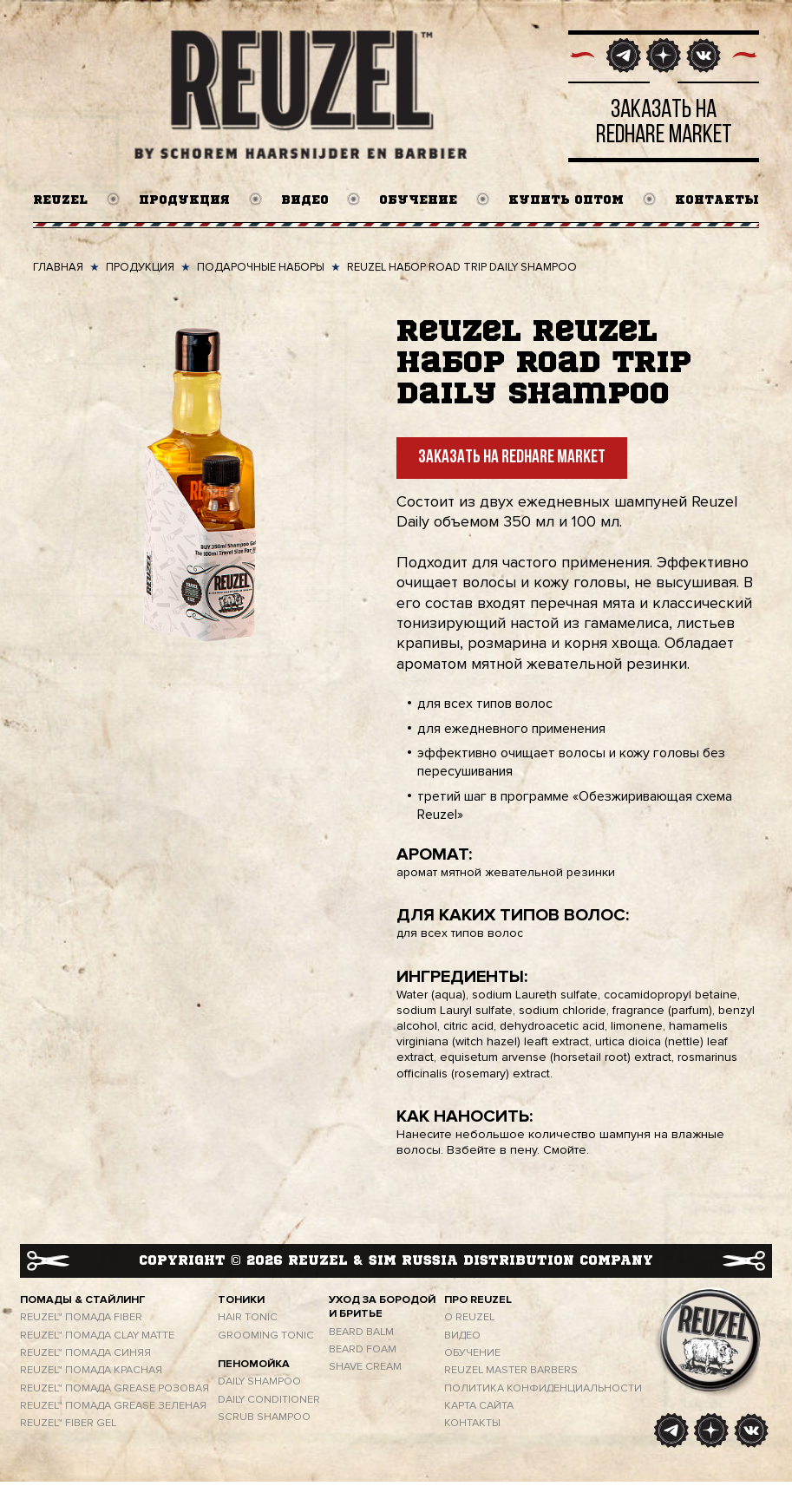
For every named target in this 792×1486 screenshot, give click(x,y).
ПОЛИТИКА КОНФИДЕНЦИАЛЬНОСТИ (543, 1392)
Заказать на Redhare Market (511, 463)
